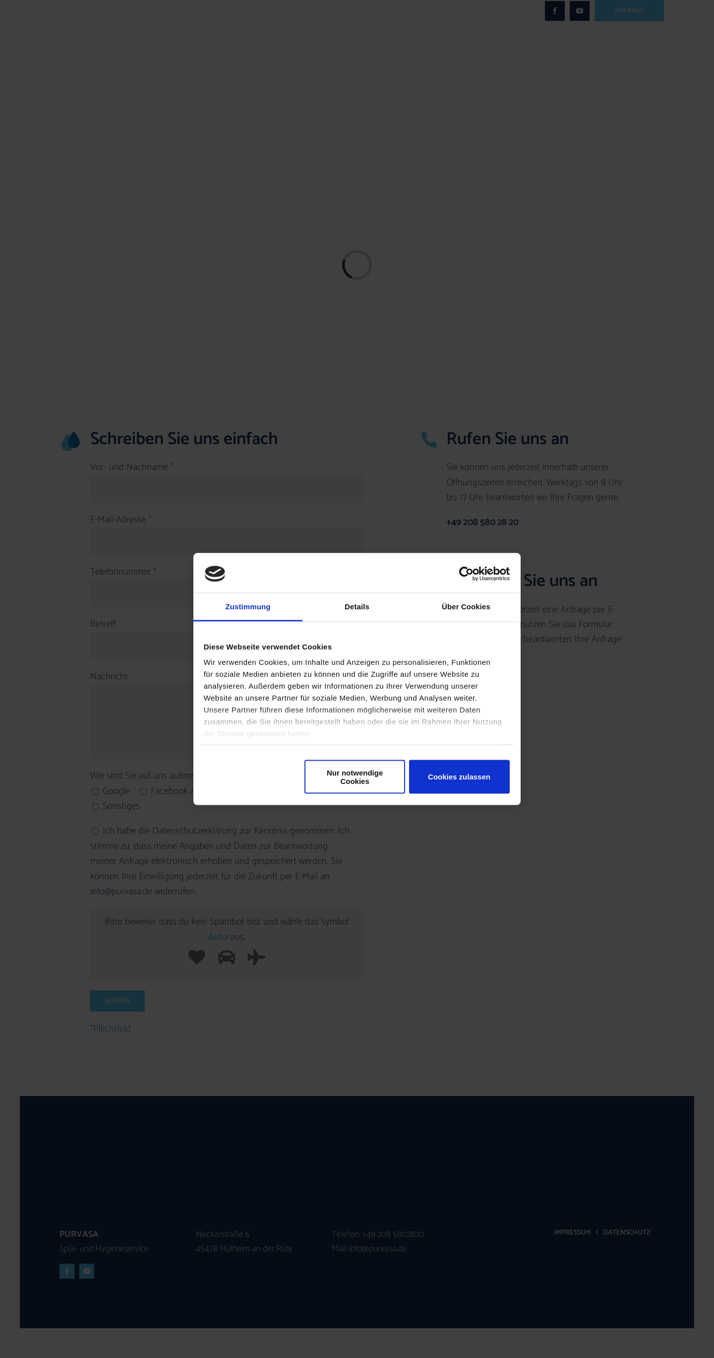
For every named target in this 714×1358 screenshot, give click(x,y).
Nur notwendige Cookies (355, 776)
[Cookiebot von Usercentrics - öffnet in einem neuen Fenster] (466, 573)
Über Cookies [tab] (466, 606)
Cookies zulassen (459, 777)
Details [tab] (357, 606)
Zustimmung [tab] (248, 606)
